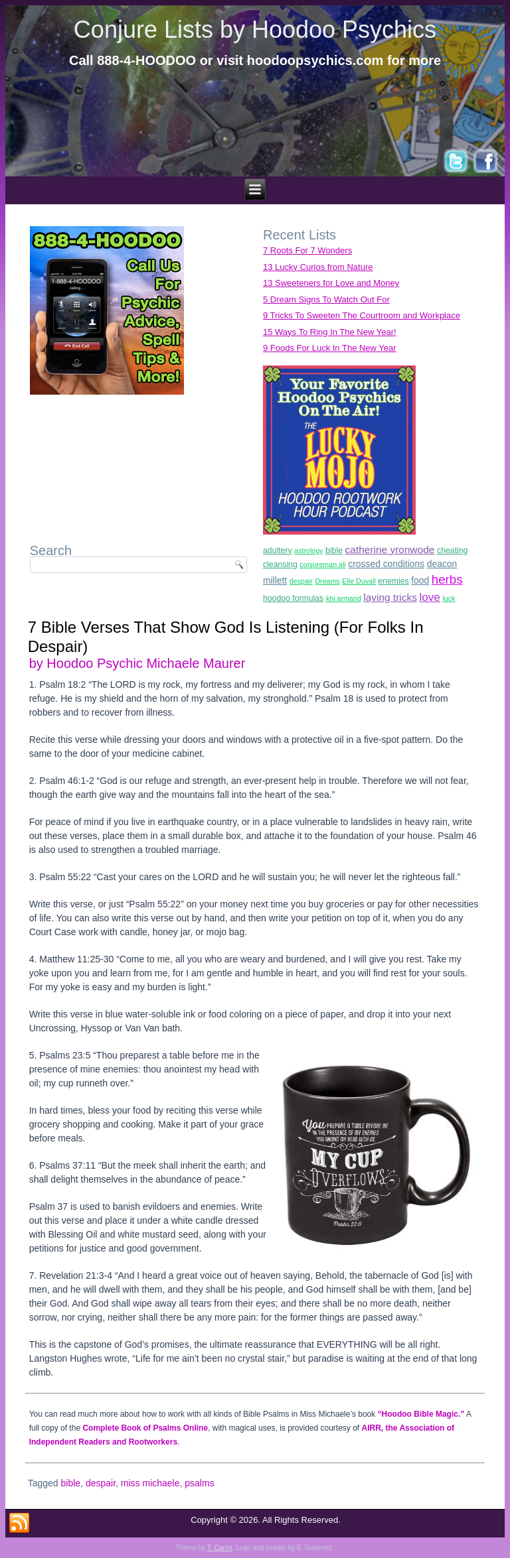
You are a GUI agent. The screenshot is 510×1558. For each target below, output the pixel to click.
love (430, 597)
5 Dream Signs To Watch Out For (326, 299)
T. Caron (219, 1547)
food (420, 580)
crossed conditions (386, 563)
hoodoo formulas (293, 598)
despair (301, 581)
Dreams (327, 581)
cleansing (280, 564)
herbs (447, 579)
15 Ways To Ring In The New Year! (329, 332)
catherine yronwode (390, 549)
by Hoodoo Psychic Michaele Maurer (137, 663)
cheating (452, 550)
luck (448, 598)
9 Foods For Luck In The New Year (329, 348)
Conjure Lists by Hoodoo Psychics (255, 29)
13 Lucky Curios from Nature (318, 267)
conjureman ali (322, 564)
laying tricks (390, 597)
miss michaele (150, 1483)
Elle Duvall (358, 581)
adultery (277, 550)
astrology (308, 550)
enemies (393, 581)
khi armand (343, 598)
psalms (199, 1483)
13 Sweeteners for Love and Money (331, 283)
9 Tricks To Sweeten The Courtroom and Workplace (361, 315)
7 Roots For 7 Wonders (307, 250)
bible (334, 550)
